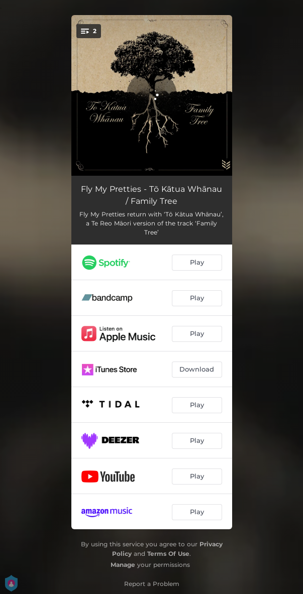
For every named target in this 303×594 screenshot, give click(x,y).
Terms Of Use (168, 553)
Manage (123, 564)
